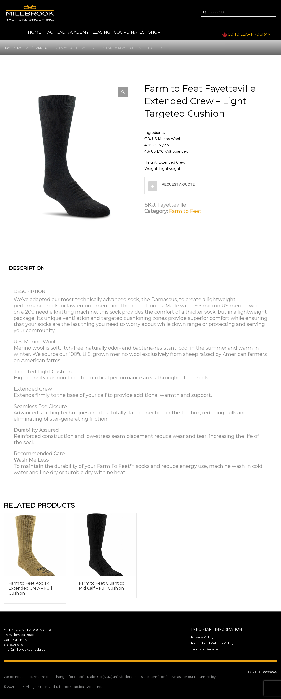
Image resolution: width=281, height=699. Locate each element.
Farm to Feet (185, 211)
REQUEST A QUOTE (178, 184)
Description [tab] (27, 268)
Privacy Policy (202, 637)
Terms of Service (204, 649)
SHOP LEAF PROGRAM (261, 672)
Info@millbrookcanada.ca (25, 649)
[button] (123, 92)
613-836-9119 (13, 644)
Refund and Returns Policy (212, 643)
